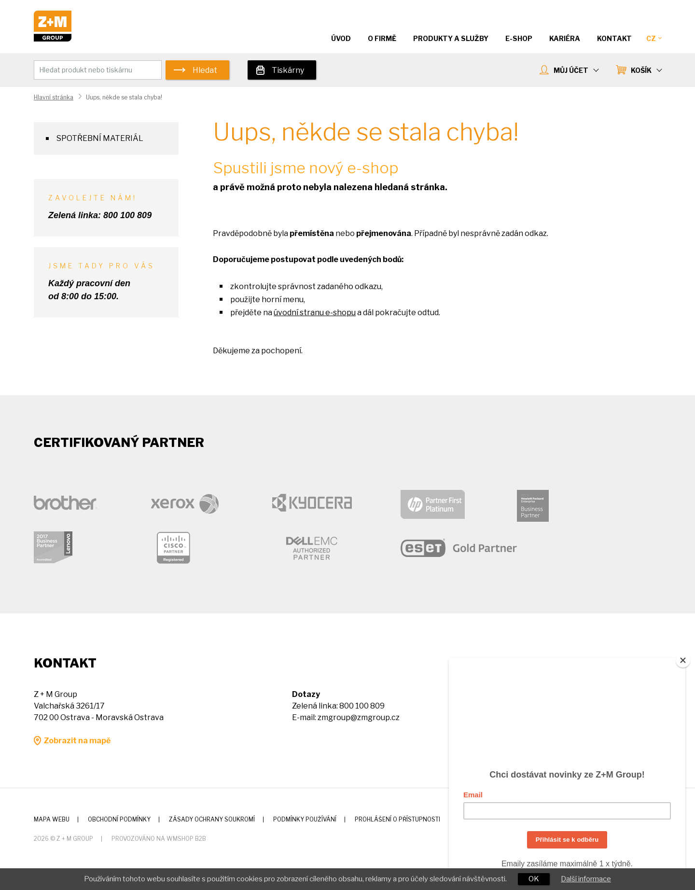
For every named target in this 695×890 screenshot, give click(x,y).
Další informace (586, 879)
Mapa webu (52, 819)
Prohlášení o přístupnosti (397, 819)
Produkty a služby (450, 38)
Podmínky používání (304, 819)
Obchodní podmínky (119, 819)
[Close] (683, 656)
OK (534, 879)
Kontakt (614, 38)
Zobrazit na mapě (77, 740)
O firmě (382, 38)
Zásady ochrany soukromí (212, 819)
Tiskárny (288, 70)
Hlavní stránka (53, 97)
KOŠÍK (646, 70)
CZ (653, 38)
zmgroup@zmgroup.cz (359, 717)
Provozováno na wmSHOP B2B (158, 838)
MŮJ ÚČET (576, 70)
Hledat (205, 70)
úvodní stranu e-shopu (315, 312)
